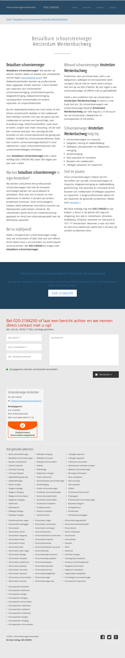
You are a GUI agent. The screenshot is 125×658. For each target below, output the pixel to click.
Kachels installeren (44, 511)
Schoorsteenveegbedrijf (45, 573)
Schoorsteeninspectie (44, 539)
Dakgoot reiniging (16, 492)
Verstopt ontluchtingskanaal (76, 562)
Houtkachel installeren (46, 503)
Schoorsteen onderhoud (19, 562)
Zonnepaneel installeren (19, 586)
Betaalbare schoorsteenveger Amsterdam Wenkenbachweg (40, 19)
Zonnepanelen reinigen (18, 617)
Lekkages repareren (76, 458)
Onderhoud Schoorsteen (78, 492)
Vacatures (69, 550)
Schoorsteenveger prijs (44, 581)
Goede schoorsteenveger (47, 488)
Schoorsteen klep (16, 547)
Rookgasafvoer (74, 507)
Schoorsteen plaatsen (18, 566)
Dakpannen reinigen (45, 473)
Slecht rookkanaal (72, 531)
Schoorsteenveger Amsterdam (21, 7)
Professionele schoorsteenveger (81, 499)
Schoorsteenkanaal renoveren (47, 547)
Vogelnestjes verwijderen (75, 573)
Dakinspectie (14, 507)
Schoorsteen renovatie (18, 569)
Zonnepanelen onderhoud (20, 613)
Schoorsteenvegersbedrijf (75, 520)
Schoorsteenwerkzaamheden (77, 524)
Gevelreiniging (43, 484)
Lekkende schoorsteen (77, 462)
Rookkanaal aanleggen (77, 515)
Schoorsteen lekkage (17, 554)
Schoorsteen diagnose (18, 535)
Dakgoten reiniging (17, 499)
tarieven (74, 202)
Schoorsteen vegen (43, 520)
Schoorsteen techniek (18, 581)
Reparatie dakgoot (76, 503)
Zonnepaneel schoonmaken (20, 601)
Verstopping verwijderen (75, 558)
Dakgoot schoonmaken (18, 496)
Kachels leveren (43, 515)
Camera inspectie (16, 465)
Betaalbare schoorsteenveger (21, 458)
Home (9, 19)
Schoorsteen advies (17, 531)
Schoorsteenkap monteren (46, 554)
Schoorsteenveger (42, 577)
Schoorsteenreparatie (44, 566)
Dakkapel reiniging (44, 454)
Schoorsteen (14, 528)
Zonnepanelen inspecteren (20, 605)
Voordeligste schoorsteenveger (78, 577)
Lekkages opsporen (76, 454)
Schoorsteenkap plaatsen (45, 558)
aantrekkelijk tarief (31, 77)
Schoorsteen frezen (17, 539)
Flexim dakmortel (44, 477)
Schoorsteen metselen (18, 558)
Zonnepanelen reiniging (19, 620)
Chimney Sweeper (16, 473)
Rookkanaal (73, 511)
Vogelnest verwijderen (74, 569)
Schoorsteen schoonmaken (20, 577)
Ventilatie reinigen (72, 554)
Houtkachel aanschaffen (47, 499)
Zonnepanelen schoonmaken (21, 624)
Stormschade (70, 539)
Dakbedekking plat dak (18, 477)
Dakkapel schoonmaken (47, 462)
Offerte (71, 488)
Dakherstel (13, 503)
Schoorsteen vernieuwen (45, 524)
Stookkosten (70, 535)
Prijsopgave (73, 496)
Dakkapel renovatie (45, 458)
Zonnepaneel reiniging (18, 598)
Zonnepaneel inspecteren (75, 581)
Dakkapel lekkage (16, 511)
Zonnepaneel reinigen (18, 594)
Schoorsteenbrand (43, 531)
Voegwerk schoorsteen (74, 566)
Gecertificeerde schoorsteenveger (50, 481)
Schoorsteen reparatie (18, 573)
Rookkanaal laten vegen (19, 520)
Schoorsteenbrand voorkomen (48, 535)
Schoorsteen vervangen (45, 528)
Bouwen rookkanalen (18, 462)
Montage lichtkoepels (77, 473)
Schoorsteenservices (43, 569)
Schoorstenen (70, 528)
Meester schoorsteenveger (79, 469)
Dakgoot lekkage (16, 488)
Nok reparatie (74, 484)
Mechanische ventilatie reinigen (81, 465)
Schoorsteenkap (42, 550)
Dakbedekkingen (16, 481)
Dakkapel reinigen (16, 515)
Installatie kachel (44, 507)
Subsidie (68, 543)
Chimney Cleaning (16, 469)
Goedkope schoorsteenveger (49, 492)
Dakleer (40, 465)
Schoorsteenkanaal (43, 543)
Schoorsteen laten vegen (19, 550)
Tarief (67, 547)
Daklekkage (41, 469)
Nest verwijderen (75, 477)
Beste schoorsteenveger (18, 454)
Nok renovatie (74, 481)
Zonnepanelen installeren (19, 609)
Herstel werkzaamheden (47, 496)
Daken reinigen (15, 484)
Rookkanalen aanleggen (19, 524)
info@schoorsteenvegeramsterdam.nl (26, 401)
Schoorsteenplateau (43, 562)
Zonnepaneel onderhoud (19, 590)
